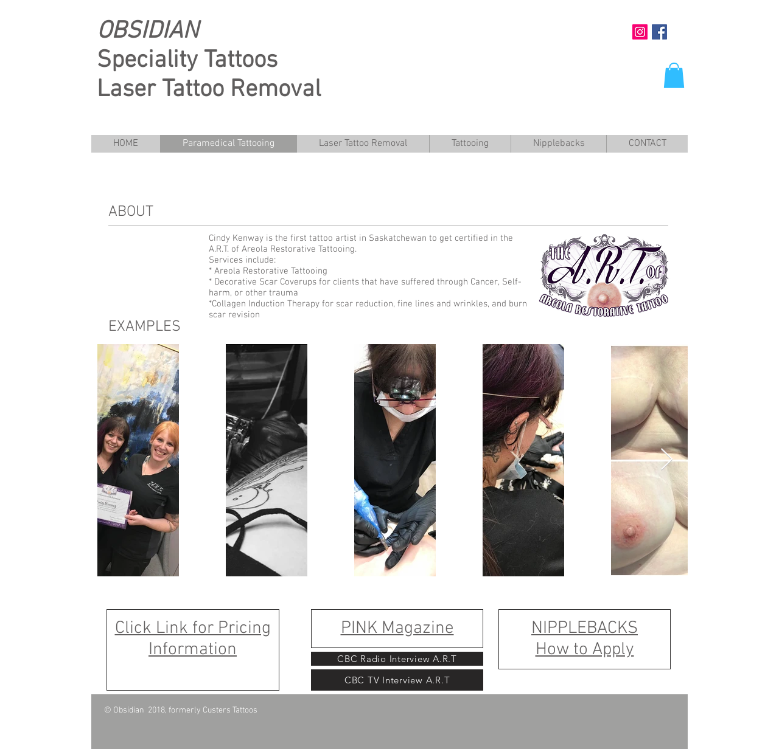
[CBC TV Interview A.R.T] (397, 680)
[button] (674, 75)
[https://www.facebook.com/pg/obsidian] (659, 32)
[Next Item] (667, 460)
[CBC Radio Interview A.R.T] (397, 659)
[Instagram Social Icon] (640, 32)
